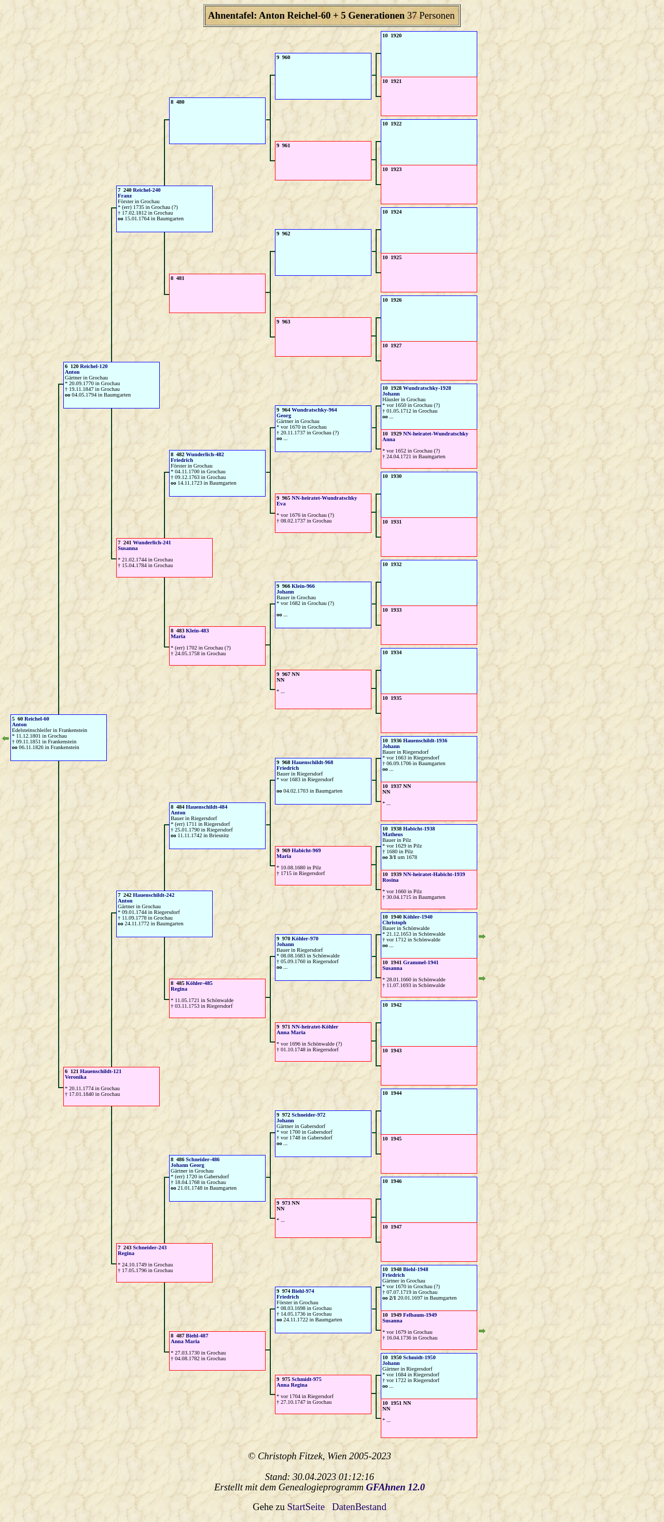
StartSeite (306, 1506)
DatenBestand (359, 1506)
